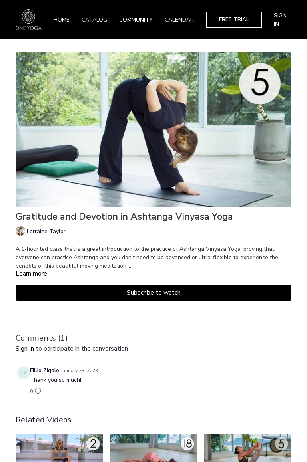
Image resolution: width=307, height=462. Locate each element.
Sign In (280, 20)
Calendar (179, 20)
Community (136, 20)
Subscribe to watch (154, 292)
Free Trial (234, 19)
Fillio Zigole (44, 370)
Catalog (94, 20)
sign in (25, 348)
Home (62, 20)
